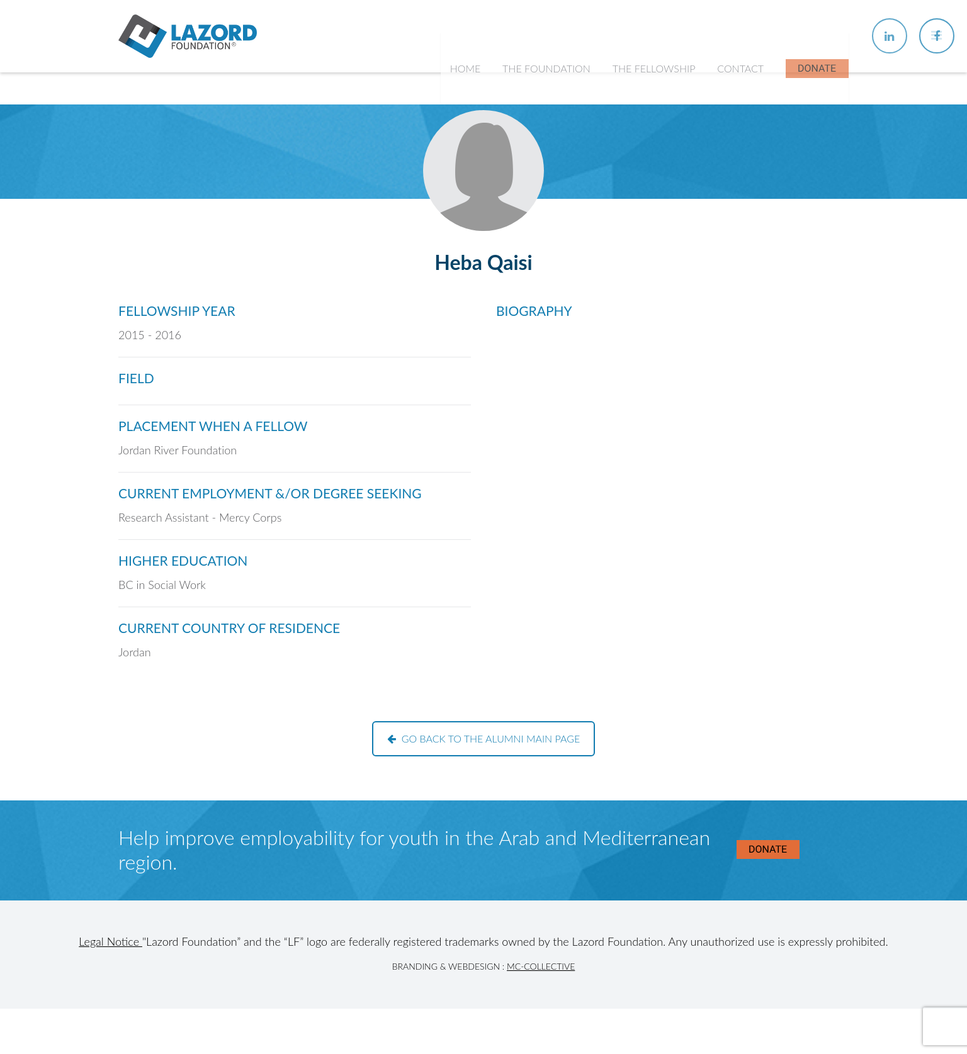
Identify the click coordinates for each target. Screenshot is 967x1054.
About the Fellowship (666, 151)
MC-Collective (541, 966)
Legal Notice (110, 941)
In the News (646, 250)
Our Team (532, 201)
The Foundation (549, 88)
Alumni (635, 226)
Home (468, 88)
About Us (531, 151)
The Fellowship (655, 88)
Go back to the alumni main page (483, 738)
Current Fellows (654, 201)
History (527, 176)
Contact (741, 88)
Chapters (639, 176)
